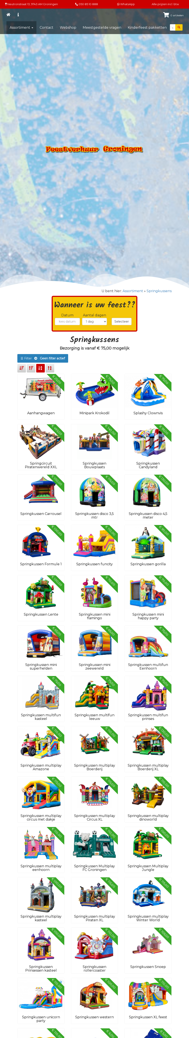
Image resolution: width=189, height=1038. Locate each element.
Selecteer (121, 321)
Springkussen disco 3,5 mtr (94, 516)
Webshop (68, 27)
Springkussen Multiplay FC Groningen (94, 868)
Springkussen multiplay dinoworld (148, 818)
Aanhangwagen (41, 413)
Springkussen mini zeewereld (94, 667)
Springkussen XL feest (148, 1017)
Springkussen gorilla (148, 564)
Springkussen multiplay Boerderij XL (148, 767)
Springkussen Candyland (148, 465)
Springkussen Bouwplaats (94, 465)
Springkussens (159, 291)
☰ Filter (43, 358)
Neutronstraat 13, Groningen (31, 4)
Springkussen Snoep (148, 967)
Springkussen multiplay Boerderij (94, 767)
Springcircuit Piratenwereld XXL (41, 465)
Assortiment (21, 27)
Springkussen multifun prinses (148, 717)
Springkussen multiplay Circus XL (94, 818)
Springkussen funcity (94, 564)
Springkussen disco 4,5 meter (148, 516)
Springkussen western (94, 1017)
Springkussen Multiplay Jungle (148, 868)
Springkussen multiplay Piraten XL (94, 918)
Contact (46, 27)
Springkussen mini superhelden (41, 667)
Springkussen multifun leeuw (94, 717)
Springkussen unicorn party (41, 1019)
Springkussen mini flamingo (94, 616)
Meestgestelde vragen (102, 27)
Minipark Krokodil (95, 413)
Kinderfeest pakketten (147, 27)
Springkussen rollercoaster (94, 969)
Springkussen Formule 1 (41, 564)
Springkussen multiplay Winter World (148, 918)
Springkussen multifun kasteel (41, 717)
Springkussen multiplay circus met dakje (41, 818)
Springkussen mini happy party (148, 616)
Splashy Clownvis (148, 413)
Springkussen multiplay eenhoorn (41, 868)
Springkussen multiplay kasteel (41, 918)
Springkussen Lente (41, 614)
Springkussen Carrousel (41, 514)
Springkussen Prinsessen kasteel (41, 969)
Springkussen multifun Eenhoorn (148, 667)
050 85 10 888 (88, 4)
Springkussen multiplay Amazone (41, 767)
